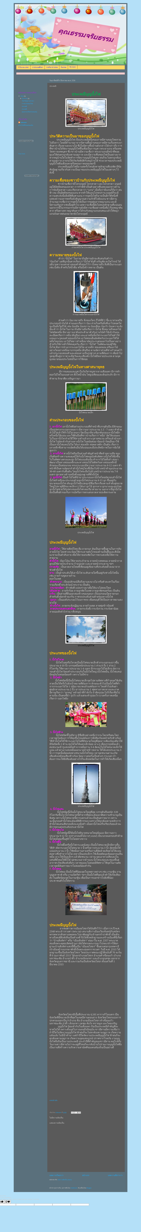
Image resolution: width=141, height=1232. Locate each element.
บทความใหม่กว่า (56, 1175)
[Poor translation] (7, 1202)
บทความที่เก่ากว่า (115, 1175)
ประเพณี (24, 106)
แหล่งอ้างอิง (53, 1100)
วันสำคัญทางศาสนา (28, 101)
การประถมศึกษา (37, 67)
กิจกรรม (63, 67)
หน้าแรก (85, 1175)
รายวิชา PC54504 (52, 67)
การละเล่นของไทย (27, 103)
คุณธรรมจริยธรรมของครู (29, 112)
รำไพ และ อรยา (23, 67)
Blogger (89, 1188)
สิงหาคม (25, 98)
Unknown (23, 122)
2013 (22, 96)
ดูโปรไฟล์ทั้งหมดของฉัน (25, 125)
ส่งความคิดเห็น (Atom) (65, 1179)
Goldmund (74, 1188)
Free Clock (21, 154)
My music (73, 67)
